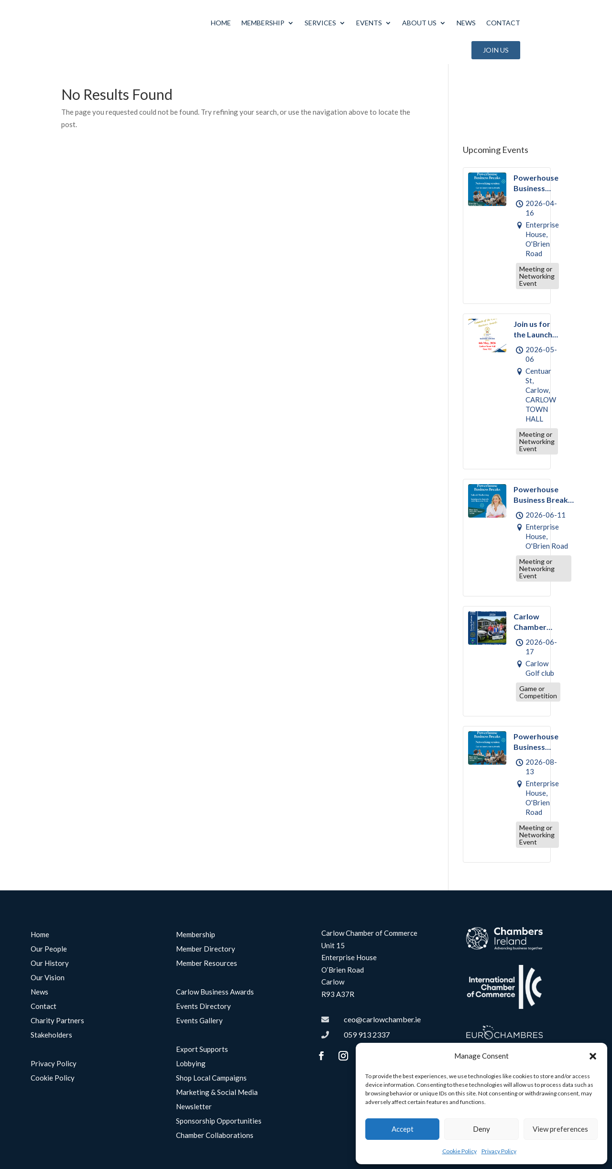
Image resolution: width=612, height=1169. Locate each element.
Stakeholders (51, 1040)
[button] (593, 1056)
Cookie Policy (459, 1151)
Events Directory (203, 1011)
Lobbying (191, 1068)
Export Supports (202, 1054)
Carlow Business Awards (215, 997)
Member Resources (206, 968)
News (466, 23)
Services (320, 23)
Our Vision (48, 982)
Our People (49, 954)
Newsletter (194, 1111)
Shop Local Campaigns (211, 1083)
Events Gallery (199, 1025)
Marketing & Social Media (217, 1097)
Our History (50, 968)
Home (221, 23)
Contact (503, 23)
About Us (419, 23)
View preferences (560, 1129)
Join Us (496, 50)
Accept (403, 1129)
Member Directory (205, 954)
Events (369, 23)
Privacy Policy (498, 1151)
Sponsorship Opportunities (219, 1126)
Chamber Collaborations (214, 1140)
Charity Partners (57, 1025)
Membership (262, 23)
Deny (481, 1129)
